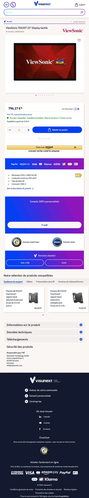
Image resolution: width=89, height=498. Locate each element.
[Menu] (6, 4)
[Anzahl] (19, 130)
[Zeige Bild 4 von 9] (42, 95)
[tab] (13, 281)
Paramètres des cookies (44, 493)
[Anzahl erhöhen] (28, 130)
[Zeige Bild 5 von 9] (44, 95)
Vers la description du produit (20, 188)
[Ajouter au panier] (57, 130)
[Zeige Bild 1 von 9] (35, 95)
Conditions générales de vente (21, 489)
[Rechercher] (82, 12)
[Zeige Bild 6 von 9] (46, 95)
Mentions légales (70, 489)
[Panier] (80, 4)
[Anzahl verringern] (10, 130)
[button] (44, 148)
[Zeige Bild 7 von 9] (48, 95)
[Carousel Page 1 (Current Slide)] (42, 314)
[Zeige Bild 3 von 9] (40, 95)
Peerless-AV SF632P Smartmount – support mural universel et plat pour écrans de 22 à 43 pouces (14, 298)
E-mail (44, 225)
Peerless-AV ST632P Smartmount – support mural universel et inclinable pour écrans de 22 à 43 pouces (58, 298)
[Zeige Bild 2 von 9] (38, 95)
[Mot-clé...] (41, 12)
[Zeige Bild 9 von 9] (53, 95)
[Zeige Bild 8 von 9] (50, 95)
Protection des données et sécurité (48, 489)
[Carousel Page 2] (46, 314)
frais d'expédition (62, 496)
